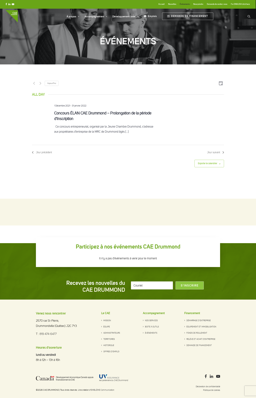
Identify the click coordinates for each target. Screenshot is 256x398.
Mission (107, 320)
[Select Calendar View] (221, 110)
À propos (73, 16)
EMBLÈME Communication (102, 390)
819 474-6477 (48, 334)
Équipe (106, 327)
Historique (108, 345)
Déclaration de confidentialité (208, 386)
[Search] (249, 16)
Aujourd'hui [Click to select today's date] (51, 110)
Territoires (109, 339)
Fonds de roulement (196, 333)
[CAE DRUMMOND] (12, 16)
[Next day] (40, 110)
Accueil (161, 4)
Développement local (125, 16)
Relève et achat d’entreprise (200, 339)
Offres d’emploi (111, 351)
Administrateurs (111, 333)
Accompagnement (96, 16)
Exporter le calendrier (207, 190)
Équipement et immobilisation (201, 327)
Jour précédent (42, 179)
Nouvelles (172, 4)
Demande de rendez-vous (217, 4)
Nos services (151, 320)
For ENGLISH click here (240, 4)
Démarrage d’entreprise (198, 320)
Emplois (152, 16)
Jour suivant (215, 179)
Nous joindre (198, 4)
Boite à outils (152, 327)
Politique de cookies (211, 390)
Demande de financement (199, 345)
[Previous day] (34, 110)
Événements (185, 4)
